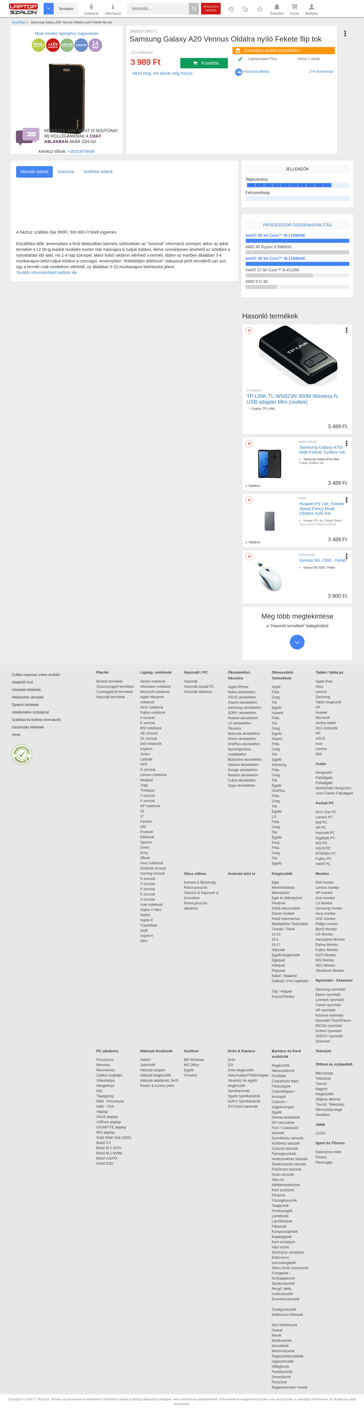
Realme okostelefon (243, 775)
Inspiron (146, 749)
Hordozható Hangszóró (333, 788)
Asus (319, 687)
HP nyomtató (325, 1010)
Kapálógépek (282, 1237)
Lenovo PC (324, 817)
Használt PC (325, 833)
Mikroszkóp (324, 1073)
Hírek (16, 735)
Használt (191, 681)
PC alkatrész (107, 1051)
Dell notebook (150, 744)
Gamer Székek (283, 914)
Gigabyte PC (325, 838)
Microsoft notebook (154, 692)
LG (274, 817)
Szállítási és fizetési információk (36, 720)
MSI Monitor (325, 960)
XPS (143, 764)
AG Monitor (324, 934)
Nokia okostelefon (241, 692)
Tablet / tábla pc (330, 672)
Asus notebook (151, 863)
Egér (275, 882)
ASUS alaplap (108, 1117)
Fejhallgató (324, 778)
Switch (145, 915)
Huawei (277, 713)
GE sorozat (150, 733)
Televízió (323, 1051)
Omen (145, 848)
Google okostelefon (243, 770)
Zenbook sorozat (153, 868)
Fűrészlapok (284, 1086)
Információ (113, 9)
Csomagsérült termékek (114, 692)
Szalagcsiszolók (284, 1309)
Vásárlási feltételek (26, 690)
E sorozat (147, 723)
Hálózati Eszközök (156, 1051)
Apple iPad (324, 681)
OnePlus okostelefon (244, 744)
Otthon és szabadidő (334, 1064)
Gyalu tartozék (283, 1175)
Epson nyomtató (328, 995)
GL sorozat (148, 739)
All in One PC (326, 812)
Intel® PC (323, 864)
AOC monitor (325, 919)
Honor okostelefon (242, 739)
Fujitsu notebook (153, 713)
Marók (280, 1335)
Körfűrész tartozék (286, 1143)
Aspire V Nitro (152, 910)
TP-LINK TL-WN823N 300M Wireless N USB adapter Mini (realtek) (292, 399)
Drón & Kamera (241, 1051)
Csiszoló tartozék (285, 1149)
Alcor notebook (151, 707)
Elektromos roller (329, 1152)
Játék (320, 1124)
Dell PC (321, 822)
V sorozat (147, 801)
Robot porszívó (195, 888)
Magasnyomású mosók (289, 1387)
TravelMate (149, 925)
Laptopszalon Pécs (262, 59)
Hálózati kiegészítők (155, 1075)
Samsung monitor (329, 908)
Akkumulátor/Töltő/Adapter (248, 1075)
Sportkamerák (238, 1091)
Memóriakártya (283, 888)
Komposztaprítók (285, 1232)
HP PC (321, 828)
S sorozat (147, 899)
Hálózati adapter (152, 1070)
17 (142, 816)
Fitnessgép (324, 1162)
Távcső (321, 1084)
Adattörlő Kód (22, 682)
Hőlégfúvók (280, 1367)
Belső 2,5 (103, 1143)
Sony (275, 843)
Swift (144, 931)
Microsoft (323, 718)
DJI (230, 1065)
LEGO (320, 1133)
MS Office (191, 1065)
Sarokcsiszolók (285, 1284)
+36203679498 (81, 151)
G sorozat (147, 770)
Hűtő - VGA (105, 1106)
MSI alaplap (105, 1132)
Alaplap (102, 1112)
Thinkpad (147, 790)
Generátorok (281, 1377)
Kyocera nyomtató (330, 1015)
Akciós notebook (153, 681)
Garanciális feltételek (28, 727)
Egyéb (277, 708)
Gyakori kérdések (25, 705)
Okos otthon (195, 873)
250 (143, 827)
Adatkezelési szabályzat (30, 712)
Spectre (146, 842)
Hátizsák (278, 950)
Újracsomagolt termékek (115, 687)
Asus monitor (326, 914)
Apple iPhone (238, 687)
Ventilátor (323, 1115)
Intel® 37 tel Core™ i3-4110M (272, 270)
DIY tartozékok (283, 1123)
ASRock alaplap (109, 1122)
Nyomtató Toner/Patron (333, 1021)
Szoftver (191, 1051)
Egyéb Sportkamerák (245, 1096)
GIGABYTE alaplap (112, 1127)
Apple (276, 687)
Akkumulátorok (286, 1071)
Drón (231, 1060)
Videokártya (105, 1081)
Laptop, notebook (156, 672)
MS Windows (194, 1060)
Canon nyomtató (328, 1005)
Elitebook (147, 837)
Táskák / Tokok (283, 929)
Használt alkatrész (198, 692)
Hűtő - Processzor (110, 1101)
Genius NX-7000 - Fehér (322, 560)
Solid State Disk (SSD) (113, 1138)
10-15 (276, 934)
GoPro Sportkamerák (244, 1101)
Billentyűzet (280, 893)
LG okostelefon (239, 723)
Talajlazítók (280, 1206)
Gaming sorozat (153, 873)
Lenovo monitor (327, 888)
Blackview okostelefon (245, 760)
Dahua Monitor (327, 945)
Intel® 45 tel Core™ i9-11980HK (275, 235)
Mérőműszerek (283, 1351)
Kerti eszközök (283, 1190)
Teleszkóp (323, 1079)
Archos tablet (326, 723)
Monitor (322, 873)
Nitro (143, 941)
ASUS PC (323, 848)
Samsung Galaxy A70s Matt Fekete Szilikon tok (322, 449)
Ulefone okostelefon (243, 765)
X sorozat (147, 884)
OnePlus (278, 791)
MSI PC (321, 843)
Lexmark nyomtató (330, 1000)
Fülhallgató (324, 783)
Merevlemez (105, 1070)
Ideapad (146, 780)
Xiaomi (277, 739)
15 (142, 811)
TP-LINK (269, 408)
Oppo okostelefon (241, 786)
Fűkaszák (279, 1226)
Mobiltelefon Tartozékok (290, 924)
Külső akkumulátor (286, 908)
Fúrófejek (282, 1076)
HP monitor (324, 893)
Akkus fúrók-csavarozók (290, 1268)
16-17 (276, 945)
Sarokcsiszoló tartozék (289, 1164)
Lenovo (321, 692)
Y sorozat (147, 796)
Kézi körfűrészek (287, 1325)
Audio (321, 764)
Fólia (275, 692)
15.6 (275, 940)
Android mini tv (241, 873)
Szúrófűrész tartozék (287, 1138)
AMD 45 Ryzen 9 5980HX (268, 247)
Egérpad (278, 960)
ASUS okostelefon (242, 697)
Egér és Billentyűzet (287, 898)
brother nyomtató (329, 1031)
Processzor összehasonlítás (297, 225)
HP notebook (150, 806)
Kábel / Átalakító (285, 976)
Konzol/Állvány (283, 997)
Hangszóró (324, 773)
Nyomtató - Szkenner (334, 980)
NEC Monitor (325, 965)
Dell (319, 754)
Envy (144, 853)
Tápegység (104, 1096)
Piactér (102, 672)
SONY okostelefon (242, 713)
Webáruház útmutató (28, 697)
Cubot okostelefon (242, 780)
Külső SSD (104, 1164)
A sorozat (147, 718)
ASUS (320, 739)
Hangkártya (105, 1086)
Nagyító (321, 1089)
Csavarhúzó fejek (288, 1081)
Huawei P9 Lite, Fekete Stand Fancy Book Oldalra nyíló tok (321, 508)
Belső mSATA (107, 1158)
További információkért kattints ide (46, 272)
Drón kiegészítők (241, 1070)
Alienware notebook (155, 687)
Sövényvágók (285, 1211)
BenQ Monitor (326, 929)
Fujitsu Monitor (327, 950)
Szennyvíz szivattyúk (288, 1252)
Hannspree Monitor (330, 940)
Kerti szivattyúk (283, 1242)
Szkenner (323, 1041)
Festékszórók (282, 1372)
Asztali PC (325, 803)
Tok (274, 702)
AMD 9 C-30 (256, 281)
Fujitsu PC (323, 859)
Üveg (276, 697)
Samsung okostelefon (244, 708)
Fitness (321, 1157)
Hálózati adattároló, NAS (159, 1081)
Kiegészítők (282, 873)
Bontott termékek (109, 681)
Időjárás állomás (328, 1099)
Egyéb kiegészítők (286, 955)
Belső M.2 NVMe (110, 1153)
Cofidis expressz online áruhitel (36, 675)
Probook (146, 832)
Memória (103, 1065)
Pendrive (278, 903)
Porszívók (279, 1382)
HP (318, 707)
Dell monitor (325, 882)
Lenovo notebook (153, 775)
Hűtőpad (278, 965)
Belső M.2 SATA (108, 1148)
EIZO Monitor (326, 955)
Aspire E (146, 920)
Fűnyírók (278, 1195)
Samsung (279, 765)
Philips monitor (327, 924)
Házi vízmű (280, 1247)
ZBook (145, 858)
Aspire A (146, 936)
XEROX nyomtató (329, 1036)
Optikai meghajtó (109, 1075)
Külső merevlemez (286, 919)
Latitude (146, 759)
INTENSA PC (326, 854)
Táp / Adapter (282, 991)
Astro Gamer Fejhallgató (334, 793)
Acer (319, 744)
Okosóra (234, 728)
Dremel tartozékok (288, 1117)
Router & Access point (157, 1086)
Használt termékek (110, 697)
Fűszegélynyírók (286, 1200)
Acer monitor (325, 898)
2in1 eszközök (326, 728)
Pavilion (146, 822)
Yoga (144, 785)
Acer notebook (151, 905)
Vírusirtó (190, 1075)
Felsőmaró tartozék (286, 1169)
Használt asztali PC (199, 687)
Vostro (145, 754)
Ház (99, 1091)
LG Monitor (324, 903)
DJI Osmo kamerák (243, 1106)
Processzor (105, 1060)
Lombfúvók (280, 1216)
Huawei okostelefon (243, 718)
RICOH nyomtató (329, 1026)
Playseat (278, 971)
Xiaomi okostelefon (242, 702)
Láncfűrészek (285, 1221)
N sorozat (147, 879)
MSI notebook (151, 728)
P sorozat (147, 889)
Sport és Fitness (330, 1143)
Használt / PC (196, 672)
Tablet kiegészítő (328, 702)
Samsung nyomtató (330, 989)
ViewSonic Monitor (330, 971)
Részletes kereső (211, 8)
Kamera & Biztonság (199, 882)
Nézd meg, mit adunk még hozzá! (162, 73)
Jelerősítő (147, 1065)
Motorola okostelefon (244, 734)
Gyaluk (284, 1330)
